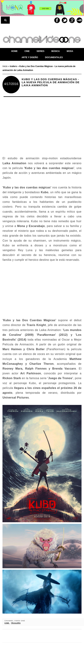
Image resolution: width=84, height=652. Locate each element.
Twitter (64, 20)
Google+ (72, 20)
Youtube (79, 20)
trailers (16, 623)
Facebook (57, 20)
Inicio (5, 66)
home (14, 51)
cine (7, 623)
